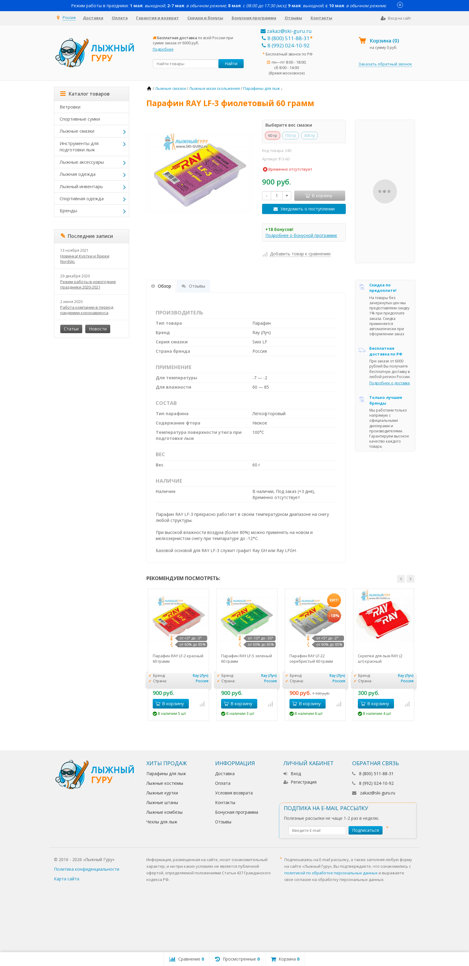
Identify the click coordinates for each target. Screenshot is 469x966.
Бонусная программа (254, 18)
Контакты (321, 18)
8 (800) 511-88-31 (286, 38)
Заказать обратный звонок (385, 64)
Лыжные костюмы (164, 783)
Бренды (68, 210)
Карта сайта (66, 879)
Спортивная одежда (82, 198)
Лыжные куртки (162, 793)
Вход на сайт (396, 18)
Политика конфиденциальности (86, 869)
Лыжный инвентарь (81, 186)
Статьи (71, 329)
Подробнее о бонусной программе (301, 235)
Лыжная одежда (77, 174)
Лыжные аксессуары (82, 162)
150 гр (290, 135)
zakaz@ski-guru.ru (286, 30)
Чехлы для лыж (161, 822)
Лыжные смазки (77, 131)
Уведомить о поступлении (307, 209)
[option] (178, 655)
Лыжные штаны (162, 802)
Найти (231, 63)
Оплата (120, 18)
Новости (98, 329)
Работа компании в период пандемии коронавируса (86, 310)
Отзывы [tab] (193, 286)
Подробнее (163, 49)
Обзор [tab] (161, 286)
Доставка (93, 18)
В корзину (169, 703)
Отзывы (293, 18)
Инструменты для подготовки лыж (79, 146)
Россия (69, 17)
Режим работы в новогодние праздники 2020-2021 (88, 284)
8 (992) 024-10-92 (286, 45)
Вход (292, 773)
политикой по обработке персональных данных (331, 873)
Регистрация (300, 782)
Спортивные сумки (80, 119)
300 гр (309, 135)
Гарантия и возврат (157, 18)
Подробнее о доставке (389, 383)
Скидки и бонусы (205, 18)
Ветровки (70, 107)
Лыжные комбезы (164, 812)
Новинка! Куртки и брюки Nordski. (84, 258)
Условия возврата (234, 793)
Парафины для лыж (166, 773)
